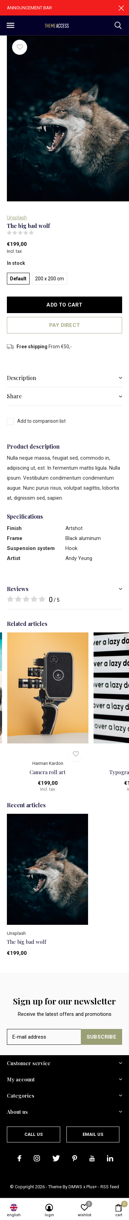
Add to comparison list (41, 421)
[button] (10, 26)
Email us (93, 1134)
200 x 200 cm (49, 278)
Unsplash (17, 217)
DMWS (75, 1186)
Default (18, 278)
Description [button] (21, 377)
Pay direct (64, 325)
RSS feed (109, 1186)
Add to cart (64, 305)
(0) (38, 232)
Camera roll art (48, 772)
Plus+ (91, 1186)
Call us (33, 1134)
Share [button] (14, 396)
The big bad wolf (26, 941)
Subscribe (101, 1037)
